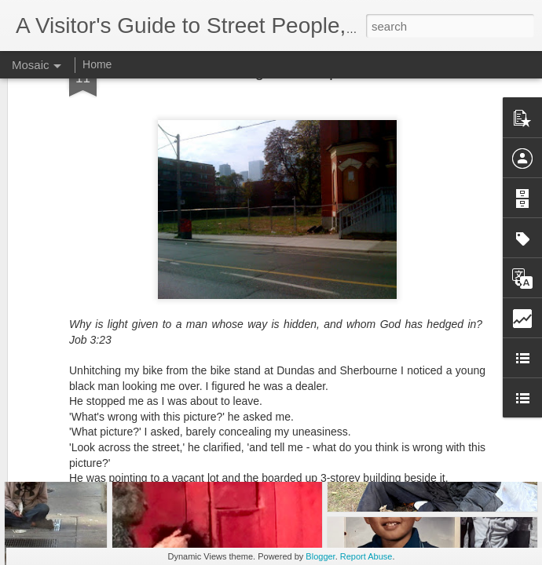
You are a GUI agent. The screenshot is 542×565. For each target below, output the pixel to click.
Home (97, 64)
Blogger (320, 556)
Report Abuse (366, 556)
